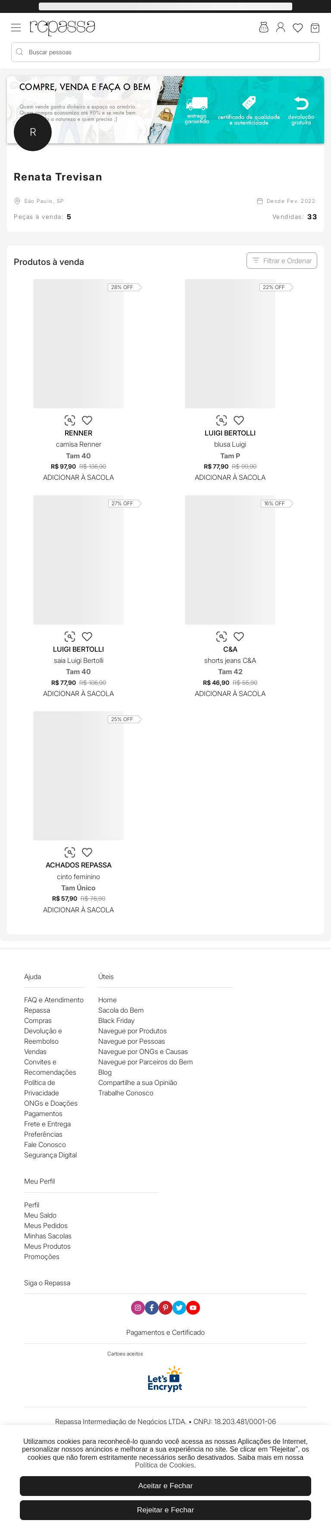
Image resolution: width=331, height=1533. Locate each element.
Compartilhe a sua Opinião (137, 1082)
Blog (105, 1072)
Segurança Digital (50, 1155)
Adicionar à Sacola (78, 477)
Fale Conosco (45, 1144)
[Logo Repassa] (62, 26)
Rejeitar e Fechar (165, 1509)
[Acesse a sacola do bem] (264, 28)
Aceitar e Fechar (165, 1485)
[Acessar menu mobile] (16, 27)
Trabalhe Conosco (125, 1092)
